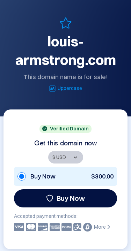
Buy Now (65, 198)
